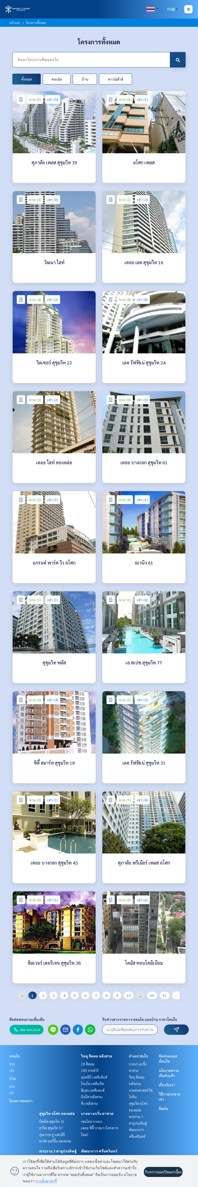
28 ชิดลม (87, 1064)
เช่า (11, 1070)
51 (165, 995)
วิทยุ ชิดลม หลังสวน (96, 1056)
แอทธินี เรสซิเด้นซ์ (94, 1077)
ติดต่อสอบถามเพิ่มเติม (27, 1019)
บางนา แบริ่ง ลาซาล (97, 1113)
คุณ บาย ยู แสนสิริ (52, 1134)
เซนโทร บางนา (91, 1121)
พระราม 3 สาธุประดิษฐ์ (58, 1151)
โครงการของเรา (20, 1100)
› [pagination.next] (176, 995)
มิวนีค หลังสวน (91, 1096)
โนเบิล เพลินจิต (92, 1083)
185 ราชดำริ (89, 1070)
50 (152, 995)
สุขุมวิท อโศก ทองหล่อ (57, 1113)
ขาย (12, 1064)
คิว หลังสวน (89, 1103)
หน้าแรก (14, 23)
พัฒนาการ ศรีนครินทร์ (99, 1151)
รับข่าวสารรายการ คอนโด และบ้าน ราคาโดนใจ (139, 1019)
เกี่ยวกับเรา (167, 1084)
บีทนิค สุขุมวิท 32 (51, 1121)
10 (129, 995)
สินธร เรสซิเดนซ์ (92, 1090)
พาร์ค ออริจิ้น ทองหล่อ (55, 1141)
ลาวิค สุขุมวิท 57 (51, 1127)
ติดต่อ (163, 1108)
